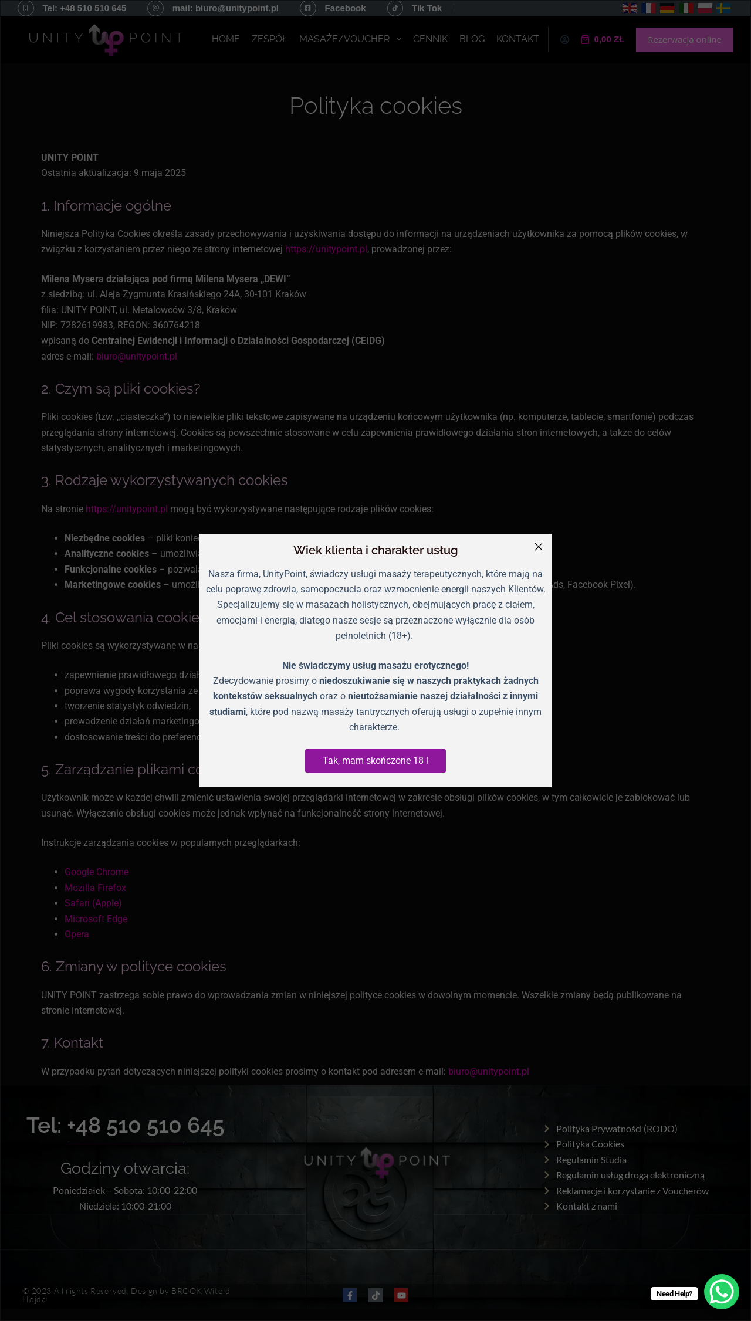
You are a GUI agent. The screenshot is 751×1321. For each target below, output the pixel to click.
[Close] (539, 547)
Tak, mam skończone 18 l (375, 760)
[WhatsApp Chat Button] (721, 1291)
